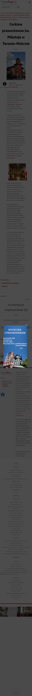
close (26, 325)
